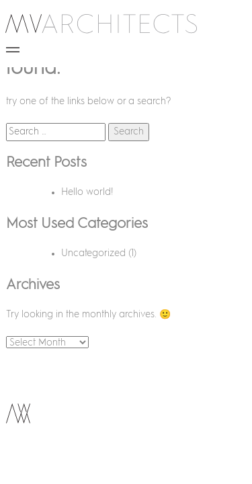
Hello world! (87, 192)
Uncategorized (93, 253)
